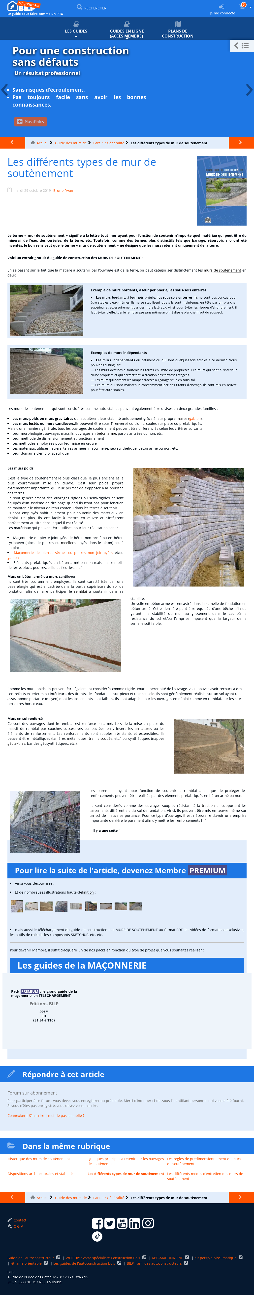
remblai (80, 591)
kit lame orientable (26, 1263)
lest (32, 423)
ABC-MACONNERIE (168, 1258)
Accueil (43, 143)
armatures (143, 728)
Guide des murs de (71, 143)
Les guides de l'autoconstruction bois (84, 1263)
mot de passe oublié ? (66, 1115)
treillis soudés (100, 738)
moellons (68, 542)
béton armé (106, 433)
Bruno (58, 190)
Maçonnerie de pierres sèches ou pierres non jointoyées (63, 552)
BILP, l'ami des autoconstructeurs (155, 1263)
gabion (195, 418)
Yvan (69, 190)
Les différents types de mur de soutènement (126, 1174)
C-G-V (15, 1226)
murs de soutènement (222, 270)
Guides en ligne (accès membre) (127, 30)
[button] (242, 46)
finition (88, 892)
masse (182, 418)
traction (208, 805)
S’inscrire (36, 1115)
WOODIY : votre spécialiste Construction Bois (103, 1258)
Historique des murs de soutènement (39, 1159)
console (148, 693)
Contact (16, 1220)
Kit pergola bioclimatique (215, 1258)
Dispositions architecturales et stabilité (40, 1174)
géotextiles (16, 743)
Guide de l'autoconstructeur (31, 1258)
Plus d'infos (30, 121)
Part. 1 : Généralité (108, 143)
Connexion (16, 1115)
